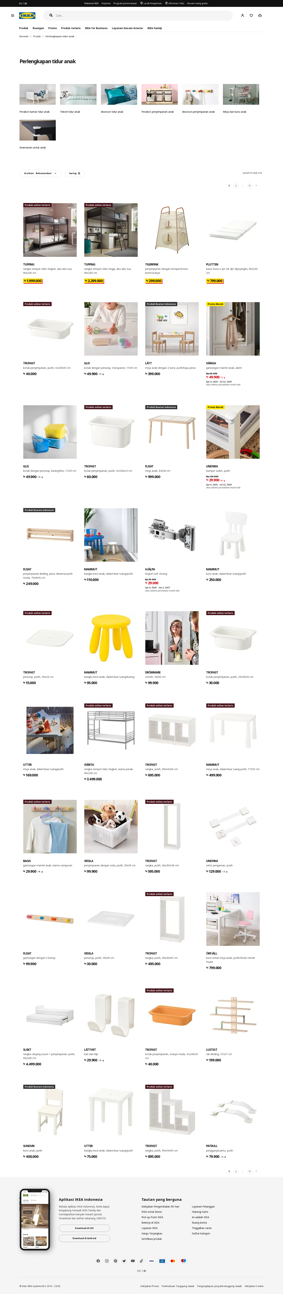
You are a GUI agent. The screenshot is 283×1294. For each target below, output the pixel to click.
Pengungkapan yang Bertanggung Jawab (219, 1286)
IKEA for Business (96, 28)
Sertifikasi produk (152, 1239)
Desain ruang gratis (197, 3)
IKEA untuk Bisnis (152, 1211)
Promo (52, 28)
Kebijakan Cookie (254, 1286)
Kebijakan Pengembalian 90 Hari (160, 1206)
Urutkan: (37, 173)
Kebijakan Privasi (150, 1286)
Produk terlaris (71, 28)
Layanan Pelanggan (203, 1206)
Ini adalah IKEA (200, 1217)
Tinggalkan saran (202, 1228)
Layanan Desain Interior (127, 28)
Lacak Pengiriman (153, 3)
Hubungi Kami (200, 1211)
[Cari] (144, 16)
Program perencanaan (125, 3)
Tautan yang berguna (162, 1199)
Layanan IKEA (150, 1228)
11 (250, 185)
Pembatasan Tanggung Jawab (178, 1286)
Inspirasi (106, 3)
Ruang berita (199, 1222)
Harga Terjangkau (152, 1233)
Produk (37, 36)
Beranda (23, 36)
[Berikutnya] (256, 186)
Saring (74, 173)
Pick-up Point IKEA (152, 1217)
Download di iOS (84, 1228)
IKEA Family (154, 28)
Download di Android (84, 1238)
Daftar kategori (201, 1233)
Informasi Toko (176, 3)
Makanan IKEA (91, 3)
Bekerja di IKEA (150, 1222)
